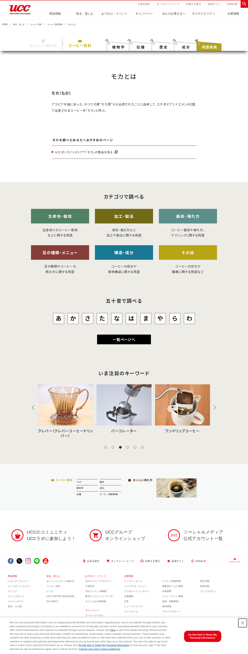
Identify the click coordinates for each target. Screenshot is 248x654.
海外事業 (166, 606)
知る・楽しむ (85, 13)
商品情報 (55, 13)
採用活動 (204, 586)
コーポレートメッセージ (137, 591)
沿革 (126, 601)
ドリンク (12, 591)
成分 (102, 487)
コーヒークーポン (94, 615)
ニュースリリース (133, 606)
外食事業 (166, 591)
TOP (79, 481)
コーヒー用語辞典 (55, 24)
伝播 (79, 494)
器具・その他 (15, 606)
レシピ (49, 591)
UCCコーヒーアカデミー (98, 581)
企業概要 (128, 596)
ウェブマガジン (208, 591)
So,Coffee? (52, 601)
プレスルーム (131, 611)
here (112, 630)
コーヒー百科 (36, 24)
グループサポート (171, 611)
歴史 (102, 481)
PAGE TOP (235, 562)
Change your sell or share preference (100, 649)
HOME (5, 24)
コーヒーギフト (16, 601)
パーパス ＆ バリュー (135, 586)
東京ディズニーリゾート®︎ (99, 596)
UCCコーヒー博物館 (96, 591)
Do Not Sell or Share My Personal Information (103, 645)
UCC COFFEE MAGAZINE (60, 596)
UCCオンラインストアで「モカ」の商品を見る (84, 152)
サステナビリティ (203, 13)
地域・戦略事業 (170, 601)
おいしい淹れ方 (44, 43)
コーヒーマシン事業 (172, 596)
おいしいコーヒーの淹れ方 (60, 581)
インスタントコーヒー (19, 586)
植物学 (80, 487)
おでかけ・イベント (114, 13)
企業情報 (233, 13)
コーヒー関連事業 (171, 581)
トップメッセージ (133, 581)
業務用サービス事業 (172, 586)
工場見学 (90, 586)
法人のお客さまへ (173, 13)
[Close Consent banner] (242, 623)
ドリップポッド (16, 596)
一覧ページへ (124, 339)
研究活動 (204, 581)
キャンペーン (144, 13)
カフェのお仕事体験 (95, 601)
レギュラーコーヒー (18, 581)
